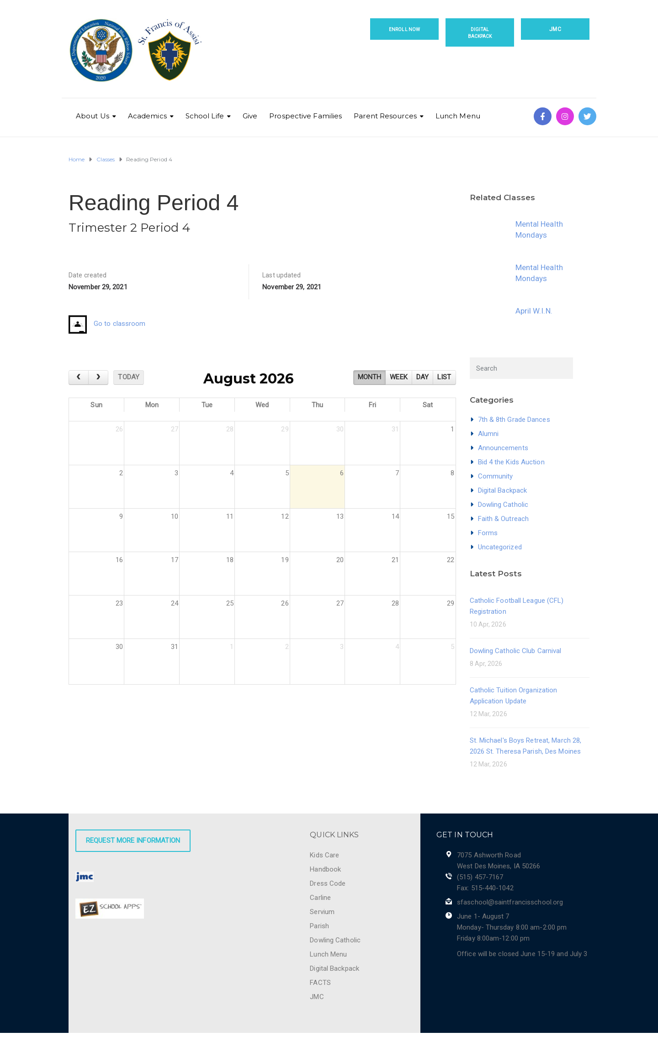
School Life (205, 116)
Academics (147, 116)
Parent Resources (385, 116)
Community (495, 476)
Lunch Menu (457, 116)
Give (250, 116)
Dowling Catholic (503, 504)
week (398, 377)
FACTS (320, 983)
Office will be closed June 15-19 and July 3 (522, 954)
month (370, 377)
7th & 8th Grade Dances (514, 419)
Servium (322, 912)
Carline (320, 897)
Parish (319, 926)
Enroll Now (404, 29)
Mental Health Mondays (539, 229)
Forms (488, 533)
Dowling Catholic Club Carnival (516, 651)
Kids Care (324, 855)
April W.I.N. (533, 310)
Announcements (503, 448)
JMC (555, 29)
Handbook (325, 869)
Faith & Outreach (503, 519)
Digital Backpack (480, 33)
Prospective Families (305, 116)
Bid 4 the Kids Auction (511, 462)
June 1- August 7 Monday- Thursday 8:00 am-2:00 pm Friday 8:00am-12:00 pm (512, 927)
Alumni (488, 434)
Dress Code (327, 883)
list (444, 377)
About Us (92, 116)
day (422, 377)
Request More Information (133, 840)
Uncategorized (500, 547)
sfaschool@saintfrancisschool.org (510, 902)
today (128, 377)
